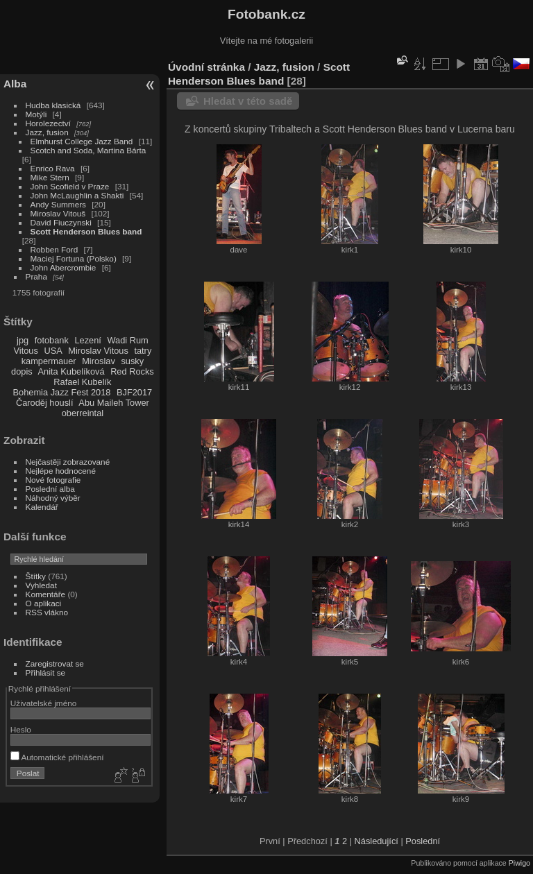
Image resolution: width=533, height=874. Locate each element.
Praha (36, 276)
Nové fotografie (53, 479)
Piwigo (519, 863)
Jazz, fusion (47, 132)
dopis (22, 371)
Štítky (36, 576)
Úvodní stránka (206, 67)
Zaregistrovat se (55, 663)
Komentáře (46, 594)
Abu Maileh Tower (113, 402)
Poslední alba (50, 488)
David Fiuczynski (61, 222)
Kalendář (42, 506)
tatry (142, 350)
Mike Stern (50, 177)
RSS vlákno (47, 612)
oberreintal (82, 413)
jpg (22, 340)
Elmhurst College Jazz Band (82, 141)
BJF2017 (134, 392)
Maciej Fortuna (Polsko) (74, 258)
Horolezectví (48, 123)
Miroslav (98, 361)
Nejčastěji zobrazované (68, 461)
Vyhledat (41, 585)
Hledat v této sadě (247, 101)
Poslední (422, 841)
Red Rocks (132, 371)
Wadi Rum (127, 340)
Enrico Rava (53, 168)
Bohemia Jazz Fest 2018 (62, 392)
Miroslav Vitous (98, 350)
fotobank (52, 340)
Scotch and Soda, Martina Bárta (88, 150)
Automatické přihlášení (57, 757)
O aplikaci (44, 603)
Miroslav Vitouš (58, 213)
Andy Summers (58, 204)
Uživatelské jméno (43, 703)
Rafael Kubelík (82, 382)
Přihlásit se (46, 672)
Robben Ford (54, 249)
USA (53, 350)
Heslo (20, 729)
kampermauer (49, 361)
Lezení (87, 340)
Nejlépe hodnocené (61, 470)
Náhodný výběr (53, 497)
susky (132, 361)
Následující (376, 841)
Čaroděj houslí (45, 402)
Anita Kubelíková (71, 371)
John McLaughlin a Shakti (77, 195)
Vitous (26, 350)
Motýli (36, 114)
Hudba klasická (53, 105)
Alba (14, 83)
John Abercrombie (63, 267)
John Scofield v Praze (70, 186)
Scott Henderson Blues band (86, 231)
